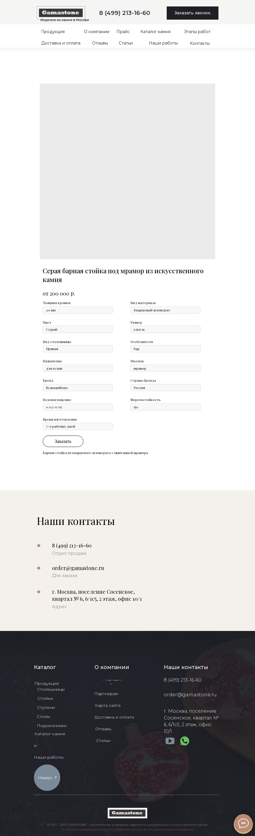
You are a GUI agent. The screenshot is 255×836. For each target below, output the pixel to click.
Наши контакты (186, 667)
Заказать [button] (63, 441)
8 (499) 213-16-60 (124, 12)
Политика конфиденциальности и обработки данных (102, 829)
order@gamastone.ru (78, 567)
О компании (111, 667)
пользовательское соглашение (170, 829)
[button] (192, 13)
